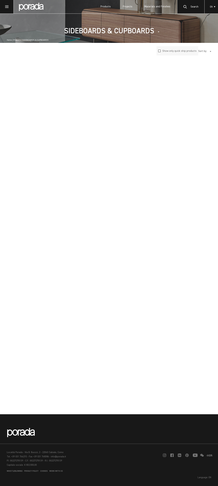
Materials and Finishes (157, 6)
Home (9, 40)
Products (105, 6)
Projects (127, 6)
